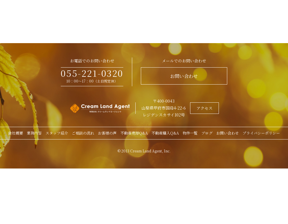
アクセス (204, 108)
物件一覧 (190, 133)
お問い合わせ (184, 76)
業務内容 (34, 133)
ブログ (207, 133)
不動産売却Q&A (134, 133)
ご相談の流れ (83, 133)
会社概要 (15, 133)
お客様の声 (107, 133)
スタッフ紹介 (57, 133)
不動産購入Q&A (165, 133)
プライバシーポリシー (261, 133)
